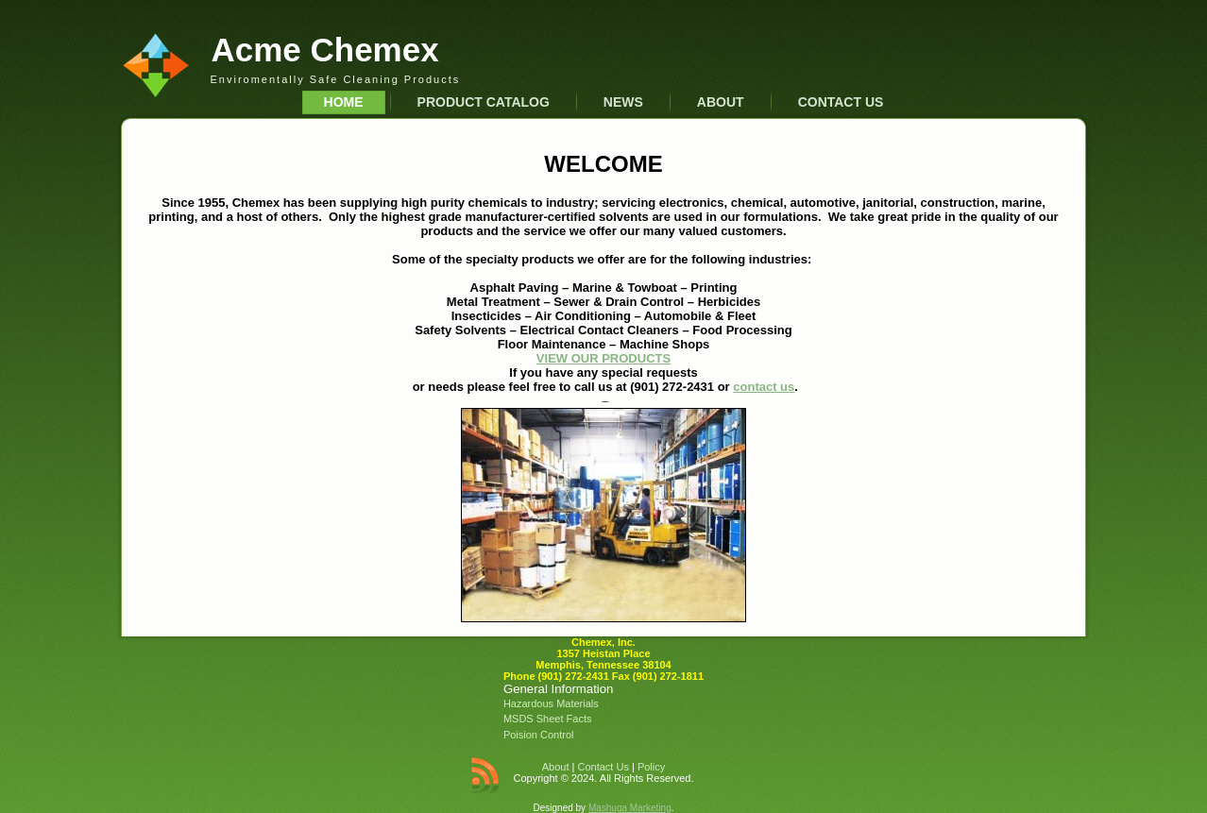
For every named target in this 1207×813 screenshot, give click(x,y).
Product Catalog (483, 102)
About (720, 102)
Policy (651, 766)
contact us (763, 387)
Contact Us (841, 102)
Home (344, 102)
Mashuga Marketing (630, 808)
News (623, 102)
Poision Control (538, 734)
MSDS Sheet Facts (547, 718)
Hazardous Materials (551, 703)
